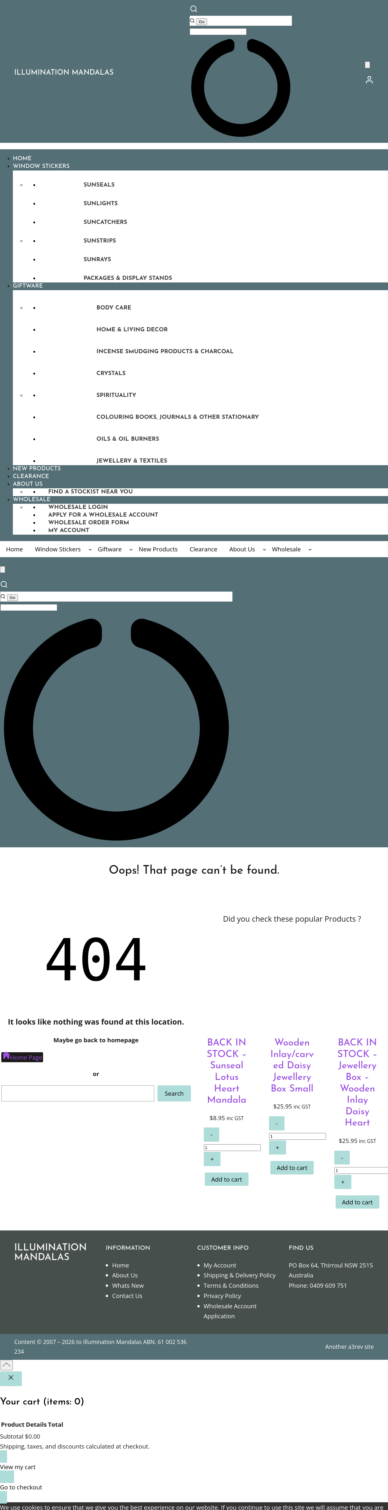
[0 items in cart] (367, 64)
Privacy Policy (222, 1296)
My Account (220, 1265)
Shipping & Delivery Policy (240, 1275)
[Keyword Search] (218, 31)
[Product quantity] (232, 1147)
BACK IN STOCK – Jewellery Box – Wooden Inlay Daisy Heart (357, 1083)
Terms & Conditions (231, 1285)
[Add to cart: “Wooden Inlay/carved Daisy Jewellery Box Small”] (292, 1167)
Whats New (128, 1285)
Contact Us (127, 1296)
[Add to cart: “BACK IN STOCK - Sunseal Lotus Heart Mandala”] (226, 1179)
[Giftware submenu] (131, 549)
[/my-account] (369, 82)
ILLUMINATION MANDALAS (63, 73)
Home (120, 1265)
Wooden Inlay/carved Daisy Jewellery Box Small (292, 1065)
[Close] (11, 1378)
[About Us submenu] (264, 549)
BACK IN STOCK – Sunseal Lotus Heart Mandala (227, 1071)
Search (174, 1093)
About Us (125, 1275)
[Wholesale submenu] (310, 549)
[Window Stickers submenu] (90, 549)
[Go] (201, 21)
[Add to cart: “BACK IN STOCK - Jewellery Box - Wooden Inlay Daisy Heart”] (357, 1202)
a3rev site (361, 1346)
